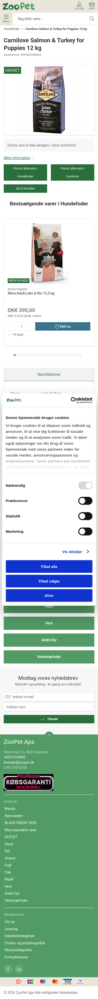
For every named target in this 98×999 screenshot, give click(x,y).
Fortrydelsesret (16, 957)
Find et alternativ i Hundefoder (25, 172)
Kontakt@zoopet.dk (19, 762)
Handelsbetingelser (19, 936)
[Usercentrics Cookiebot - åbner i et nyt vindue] (70, 400)
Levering (11, 929)
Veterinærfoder (49, 657)
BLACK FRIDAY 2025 (20, 823)
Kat (7, 851)
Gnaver (10, 858)
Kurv (92, 6)
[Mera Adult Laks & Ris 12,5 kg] (49, 253)
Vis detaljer (72, 551)
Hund (9, 844)
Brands (10, 809)
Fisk (8, 872)
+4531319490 (14, 757)
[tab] (14, 355)
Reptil (49, 606)
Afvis (49, 595)
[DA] (18, 6)
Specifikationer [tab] (49, 374)
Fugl (8, 865)
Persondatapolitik (18, 950)
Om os (10, 922)
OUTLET (11, 837)
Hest (49, 623)
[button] (49, 100)
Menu (6, 19)
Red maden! (14, 816)
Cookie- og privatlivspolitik (25, 943)
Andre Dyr (49, 640)
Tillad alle (48, 566)
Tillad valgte (49, 581)
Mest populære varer (20, 830)
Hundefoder (12, 29)
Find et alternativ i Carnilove (73, 172)
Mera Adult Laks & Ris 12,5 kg (31, 293)
